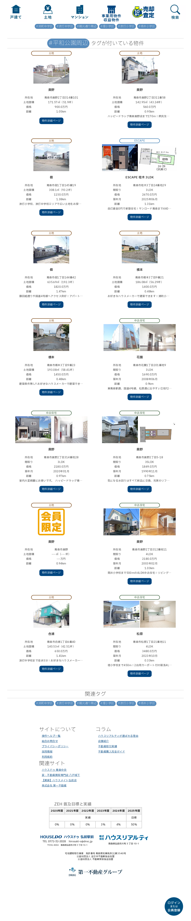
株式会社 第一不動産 (54, 786)
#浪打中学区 (65, 26)
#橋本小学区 (146, 26)
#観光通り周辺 (86, 26)
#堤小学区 (107, 26)
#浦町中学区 (44, 26)
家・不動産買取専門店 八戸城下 (61, 775)
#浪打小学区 (126, 26)
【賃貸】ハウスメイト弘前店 (59, 780)
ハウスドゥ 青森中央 (54, 770)
